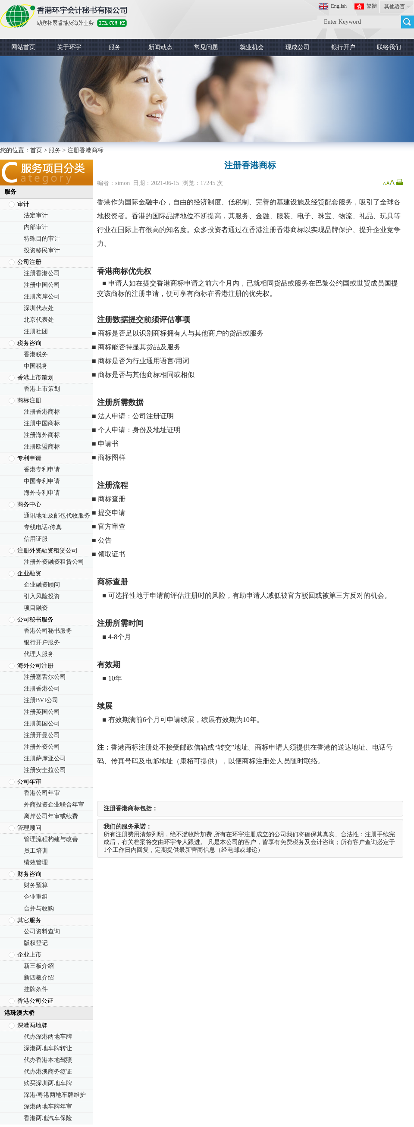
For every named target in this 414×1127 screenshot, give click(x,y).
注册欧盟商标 (42, 446)
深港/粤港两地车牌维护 (55, 1095)
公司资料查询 (42, 931)
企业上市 (29, 954)
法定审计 (36, 215)
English (339, 6)
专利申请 (29, 458)
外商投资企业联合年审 (54, 804)
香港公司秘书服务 (48, 631)
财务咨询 (29, 874)
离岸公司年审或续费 (51, 816)
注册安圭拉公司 (45, 770)
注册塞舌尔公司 (45, 677)
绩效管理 (36, 862)
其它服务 (29, 920)
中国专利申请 (42, 481)
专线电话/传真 (43, 527)
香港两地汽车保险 (48, 1118)
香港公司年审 (42, 793)
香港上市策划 (35, 377)
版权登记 (36, 943)
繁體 (372, 6)
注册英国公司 (42, 712)
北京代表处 (39, 320)
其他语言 (394, 6)
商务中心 (29, 504)
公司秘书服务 (35, 619)
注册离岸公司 (42, 296)
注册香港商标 (42, 411)
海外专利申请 (42, 493)
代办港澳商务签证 (48, 1071)
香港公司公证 (35, 1001)
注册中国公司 (42, 285)
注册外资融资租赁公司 (47, 550)
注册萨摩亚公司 (45, 758)
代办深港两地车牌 (48, 1036)
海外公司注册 (35, 665)
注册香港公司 (42, 273)
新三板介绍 (39, 966)
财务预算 (36, 885)
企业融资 (29, 573)
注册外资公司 (42, 747)
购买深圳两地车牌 (48, 1083)
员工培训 (36, 851)
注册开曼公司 (42, 735)
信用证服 (36, 539)
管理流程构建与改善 (51, 839)
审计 (23, 204)
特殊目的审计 (42, 238)
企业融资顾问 (42, 584)
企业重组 (36, 897)
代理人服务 (39, 654)
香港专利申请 (42, 469)
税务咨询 (29, 343)
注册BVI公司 (41, 700)
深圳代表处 (39, 308)
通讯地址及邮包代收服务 (57, 515)
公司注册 (29, 262)
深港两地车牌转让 (48, 1048)
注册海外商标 (42, 435)
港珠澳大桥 (19, 1013)
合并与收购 (39, 908)
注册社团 (36, 331)
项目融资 (36, 608)
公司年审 (29, 782)
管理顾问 (29, 828)
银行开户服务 (42, 642)
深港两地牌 (32, 1025)
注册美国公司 (42, 723)
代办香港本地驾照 (48, 1060)
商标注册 (29, 400)
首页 (36, 150)
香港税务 (36, 354)
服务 (55, 150)
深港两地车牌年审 (48, 1106)
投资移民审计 (42, 250)
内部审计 (36, 227)
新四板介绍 (39, 977)
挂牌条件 (36, 989)
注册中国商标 (42, 423)
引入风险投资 (42, 596)
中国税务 (36, 366)
